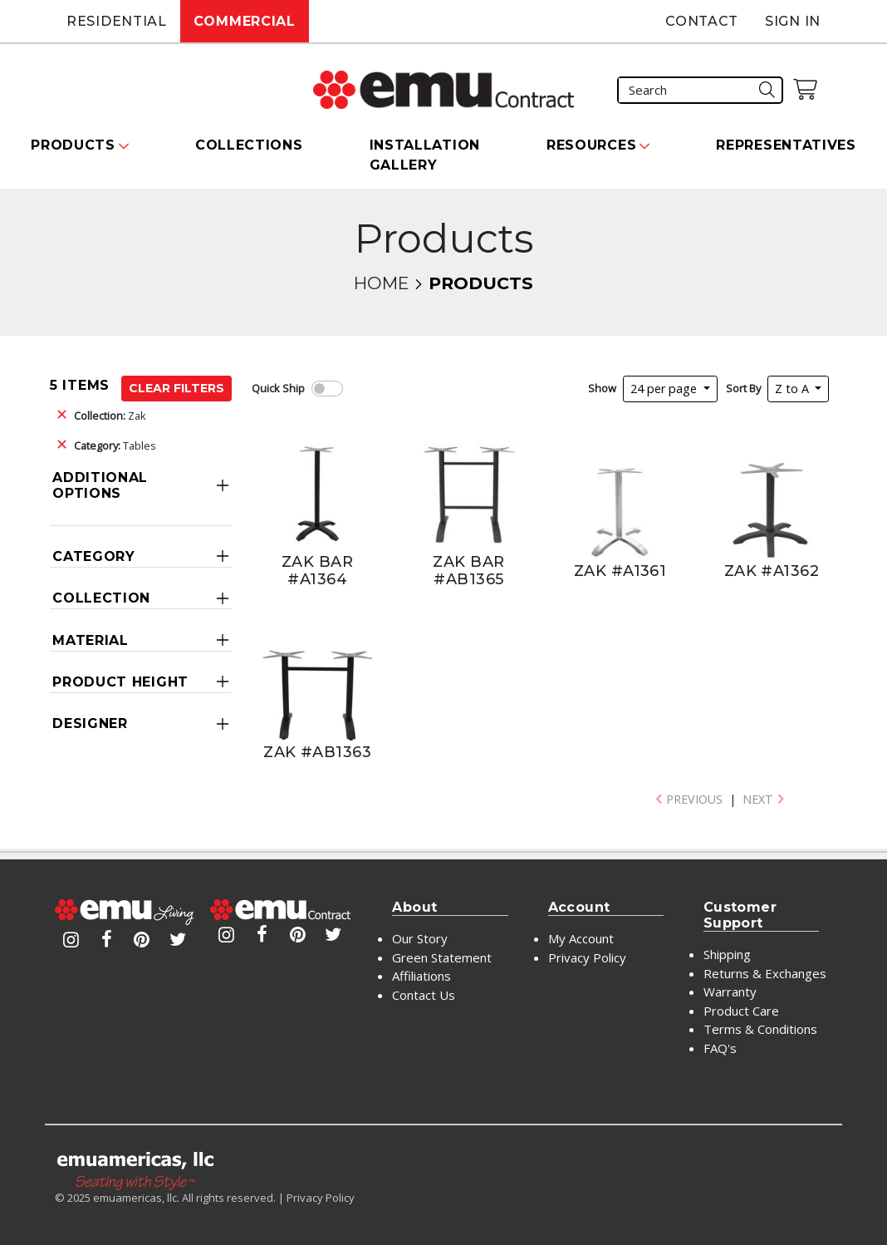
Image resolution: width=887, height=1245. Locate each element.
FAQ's (720, 1048)
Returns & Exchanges (764, 973)
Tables (115, 445)
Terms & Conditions (760, 1029)
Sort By (743, 388)
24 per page (665, 388)
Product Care (741, 1010)
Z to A (793, 388)
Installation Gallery (425, 155)
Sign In (793, 21)
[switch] (327, 388)
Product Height (120, 682)
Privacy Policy (587, 957)
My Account (581, 938)
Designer (90, 723)
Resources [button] (591, 145)
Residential (116, 21)
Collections (249, 145)
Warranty (730, 991)
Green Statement (442, 957)
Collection (101, 598)
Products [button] (73, 145)
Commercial (245, 21)
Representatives (786, 145)
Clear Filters (176, 388)
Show (602, 388)
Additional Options (100, 485)
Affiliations (421, 975)
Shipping (727, 954)
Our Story (420, 938)
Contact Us (423, 995)
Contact (701, 21)
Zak (110, 415)
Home (381, 283)
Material (90, 640)
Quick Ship (278, 388)
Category (93, 556)
